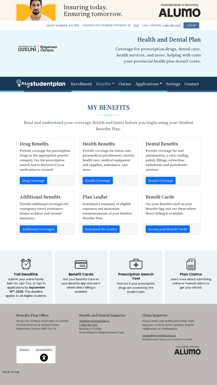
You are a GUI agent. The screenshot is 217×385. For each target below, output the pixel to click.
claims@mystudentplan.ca (159, 335)
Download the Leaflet (101, 229)
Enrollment (81, 84)
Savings (173, 84)
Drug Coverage (33, 180)
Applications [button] (147, 84)
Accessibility (44, 354)
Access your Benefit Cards (167, 229)
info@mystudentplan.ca (94, 321)
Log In (191, 25)
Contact (191, 84)
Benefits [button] (103, 84)
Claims (124, 84)
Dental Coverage (160, 180)
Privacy (24, 349)
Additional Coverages (38, 229)
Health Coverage (97, 180)
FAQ (136, 25)
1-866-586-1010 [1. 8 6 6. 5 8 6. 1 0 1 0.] (171, 25)
